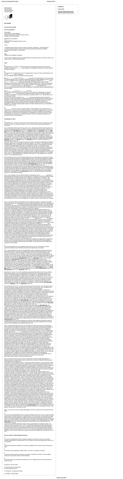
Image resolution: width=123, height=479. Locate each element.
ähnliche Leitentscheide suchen (65, 11)
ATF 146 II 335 (48, 282)
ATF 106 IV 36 (43, 305)
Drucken (16, 1)
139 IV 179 (23, 283)
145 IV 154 (36, 258)
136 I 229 (29, 139)
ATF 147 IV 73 (15, 259)
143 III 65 (12, 283)
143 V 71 (30, 130)
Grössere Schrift (51, 1)
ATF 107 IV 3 (25, 171)
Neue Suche (61, 9)
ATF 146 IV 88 (22, 258)
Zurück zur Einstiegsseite (8, 1)
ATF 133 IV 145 (32, 163)
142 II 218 (41, 130)
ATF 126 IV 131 (25, 300)
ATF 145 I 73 (16, 130)
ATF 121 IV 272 (8, 319)
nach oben (63, 477)
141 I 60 (18, 139)
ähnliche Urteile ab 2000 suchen (66, 12)
